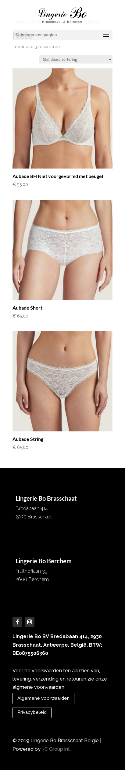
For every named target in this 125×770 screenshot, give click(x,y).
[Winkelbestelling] (75, 59)
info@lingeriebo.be (36, 538)
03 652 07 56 (30, 530)
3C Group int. (56, 749)
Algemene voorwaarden (43, 698)
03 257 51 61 (29, 592)
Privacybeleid (32, 712)
